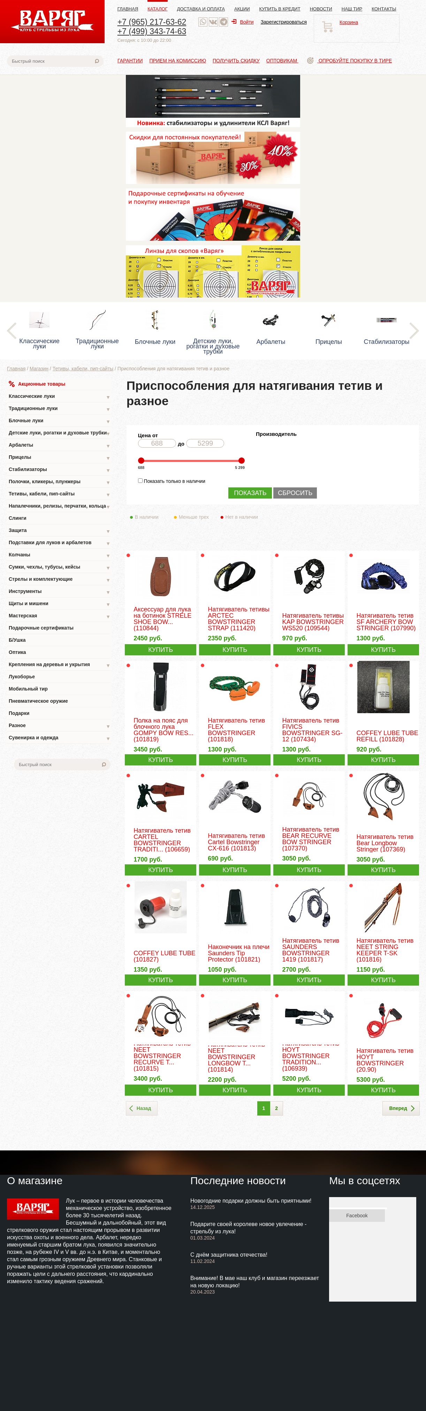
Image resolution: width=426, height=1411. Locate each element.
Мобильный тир (28, 689)
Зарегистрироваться (284, 22)
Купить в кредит (280, 8)
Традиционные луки (60, 409)
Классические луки (60, 397)
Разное (60, 726)
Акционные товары (37, 384)
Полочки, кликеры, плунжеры (60, 482)
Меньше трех (195, 517)
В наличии (151, 517)
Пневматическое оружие (38, 701)
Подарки (19, 713)
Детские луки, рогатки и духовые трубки (60, 433)
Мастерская (60, 616)
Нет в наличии (242, 517)
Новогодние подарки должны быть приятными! (251, 1201)
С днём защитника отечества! (228, 1255)
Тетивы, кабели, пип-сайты (83, 368)
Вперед (401, 1108)
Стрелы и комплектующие (60, 580)
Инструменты (60, 592)
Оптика (17, 652)
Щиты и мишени (60, 604)
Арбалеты (60, 445)
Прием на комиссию (177, 60)
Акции (242, 8)
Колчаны (60, 555)
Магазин (39, 368)
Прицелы (60, 458)
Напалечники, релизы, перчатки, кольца (60, 506)
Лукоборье (22, 676)
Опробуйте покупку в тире (349, 60)
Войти (242, 22)
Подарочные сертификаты (41, 628)
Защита (60, 531)
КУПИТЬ (160, 649)
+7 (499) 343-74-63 (152, 31)
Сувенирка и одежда (60, 738)
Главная (127, 8)
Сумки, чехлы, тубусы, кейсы (60, 567)
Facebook (356, 1215)
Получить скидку (236, 60)
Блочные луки (60, 421)
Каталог (157, 8)
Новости (321, 8)
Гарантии (130, 60)
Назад (140, 1108)
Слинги (17, 518)
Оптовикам (282, 60)
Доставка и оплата (201, 8)
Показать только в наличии (174, 481)
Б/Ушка (17, 640)
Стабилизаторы (60, 470)
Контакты (384, 8)
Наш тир (352, 8)
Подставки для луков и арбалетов (60, 543)
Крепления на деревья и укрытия (60, 665)
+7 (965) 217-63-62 (152, 21)
